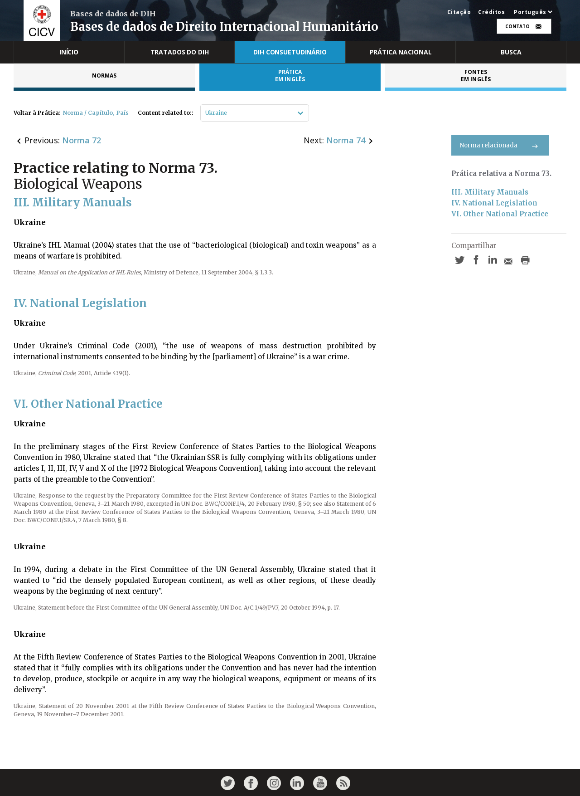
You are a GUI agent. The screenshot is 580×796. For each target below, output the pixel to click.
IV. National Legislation (494, 203)
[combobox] (206, 113)
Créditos (491, 12)
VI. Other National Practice (499, 214)
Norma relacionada (500, 145)
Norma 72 (81, 140)
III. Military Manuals (489, 192)
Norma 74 (345, 140)
